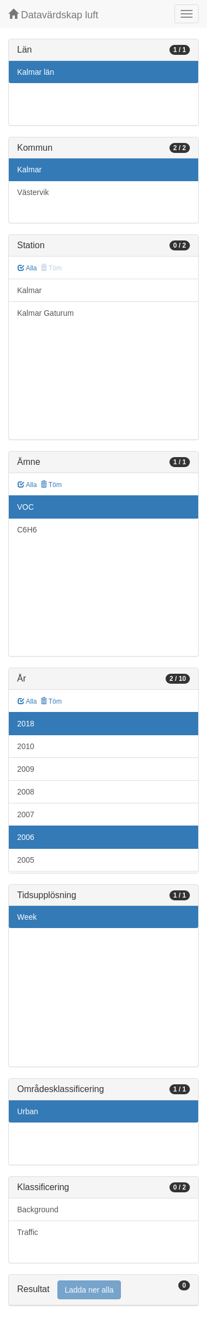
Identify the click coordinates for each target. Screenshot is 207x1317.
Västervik (33, 192)
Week (27, 917)
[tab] (103, 1290)
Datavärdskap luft (53, 15)
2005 (25, 859)
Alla (27, 268)
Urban (27, 1111)
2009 (25, 769)
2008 (25, 791)
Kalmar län (35, 72)
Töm (51, 485)
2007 (25, 814)
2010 (25, 746)
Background (38, 1209)
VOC (25, 507)
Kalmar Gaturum (45, 313)
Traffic (27, 1232)
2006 (25, 837)
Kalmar (29, 169)
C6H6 (27, 529)
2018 (25, 723)
